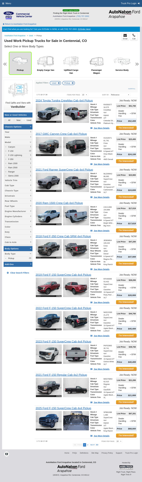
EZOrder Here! (84, 29)
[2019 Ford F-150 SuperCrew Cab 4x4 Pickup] (63, 274)
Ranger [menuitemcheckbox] (11, 172)
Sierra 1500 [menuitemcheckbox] (13, 176)
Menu (6, 3)
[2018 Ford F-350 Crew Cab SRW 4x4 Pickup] (63, 236)
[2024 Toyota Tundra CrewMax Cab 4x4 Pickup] (64, 100)
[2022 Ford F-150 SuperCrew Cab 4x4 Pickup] (63, 308)
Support (119, 453)
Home (66, 453)
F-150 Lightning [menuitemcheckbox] (15, 155)
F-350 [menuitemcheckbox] (10, 159)
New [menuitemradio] (18, 120)
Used (54, 83)
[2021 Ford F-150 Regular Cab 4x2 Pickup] (61, 374)
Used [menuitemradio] (28, 120)
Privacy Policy (107, 453)
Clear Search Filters (18, 273)
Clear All (131, 88)
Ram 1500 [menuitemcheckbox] (12, 163)
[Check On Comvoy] (6, 454)
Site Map (94, 453)
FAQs (74, 453)
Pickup (67, 83)
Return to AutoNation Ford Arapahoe (19, 24)
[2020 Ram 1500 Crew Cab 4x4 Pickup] (59, 203)
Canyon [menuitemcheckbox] (11, 147)
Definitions (84, 453)
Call (133, 37)
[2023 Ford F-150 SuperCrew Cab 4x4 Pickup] (63, 341)
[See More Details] (99, 128)
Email (125, 37)
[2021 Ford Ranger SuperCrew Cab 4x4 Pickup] (64, 169)
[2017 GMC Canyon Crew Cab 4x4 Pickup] (61, 133)
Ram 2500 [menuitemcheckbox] (12, 167)
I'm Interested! (126, 128)
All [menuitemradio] (9, 120)
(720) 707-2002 (82, 16)
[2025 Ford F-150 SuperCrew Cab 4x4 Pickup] (63, 408)
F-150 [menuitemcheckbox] (10, 151)
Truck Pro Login (131, 453)
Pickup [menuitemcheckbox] (11, 258)
